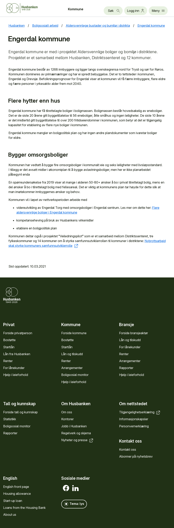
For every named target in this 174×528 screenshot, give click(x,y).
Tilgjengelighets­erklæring (140, 412)
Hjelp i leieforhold (15, 375)
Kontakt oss (127, 449)
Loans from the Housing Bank (24, 508)
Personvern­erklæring (134, 426)
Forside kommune (74, 333)
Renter (8, 361)
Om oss (66, 412)
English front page (16, 487)
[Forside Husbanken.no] (26, 8)
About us (9, 515)
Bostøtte (9, 340)
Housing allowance (17, 494)
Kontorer (67, 419)
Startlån (8, 347)
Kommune (75, 9)
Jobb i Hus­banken (74, 426)
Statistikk (9, 419)
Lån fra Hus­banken (16, 354)
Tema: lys (74, 504)
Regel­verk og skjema (76, 433)
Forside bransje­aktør (133, 333)
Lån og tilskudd (72, 354)
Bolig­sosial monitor (74, 375)
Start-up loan (12, 501)
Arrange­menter (72, 368)
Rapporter (126, 368)
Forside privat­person (17, 333)
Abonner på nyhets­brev (136, 456)
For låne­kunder (13, 368)
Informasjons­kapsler (133, 419)
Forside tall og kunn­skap (20, 412)
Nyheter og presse (77, 440)
